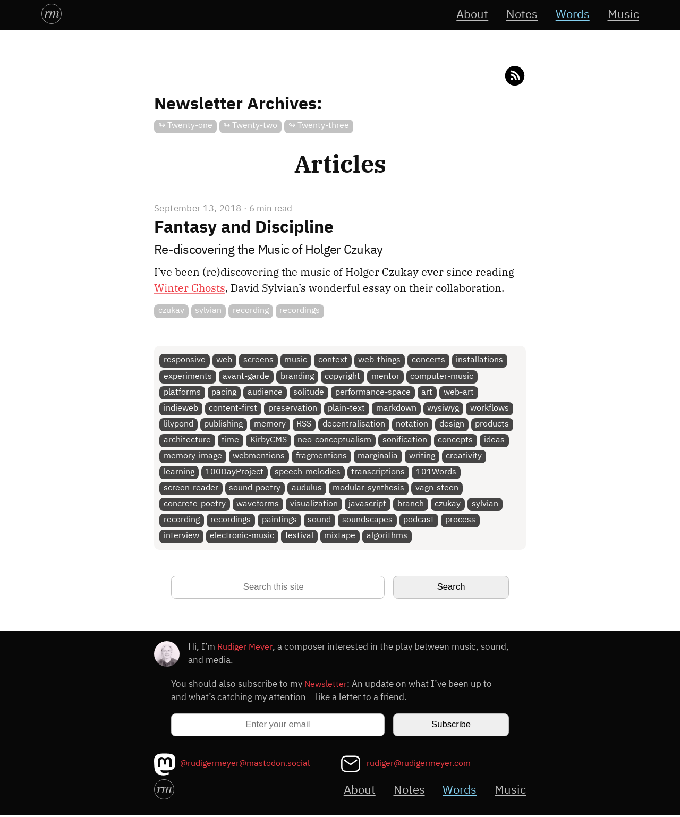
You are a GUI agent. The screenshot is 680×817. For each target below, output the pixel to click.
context (333, 360)
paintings (279, 521)
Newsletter (326, 686)
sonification (405, 441)
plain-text (347, 408)
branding (297, 376)
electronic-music (242, 537)
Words (571, 14)
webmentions (259, 457)
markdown (397, 408)
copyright (343, 376)
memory (270, 424)
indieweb (181, 408)
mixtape (340, 537)
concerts (429, 360)
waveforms (258, 505)
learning (179, 473)
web (225, 360)
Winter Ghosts (189, 287)
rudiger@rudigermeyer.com (422, 765)
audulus (307, 489)
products (493, 424)
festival (299, 537)
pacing (224, 392)
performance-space (373, 392)
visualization (314, 505)
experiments (188, 376)
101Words (436, 473)
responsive (185, 360)
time (231, 441)
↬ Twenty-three (318, 125)
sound (320, 521)
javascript (368, 505)
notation (412, 424)
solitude (309, 392)
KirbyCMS (268, 441)
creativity (464, 457)
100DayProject (235, 473)
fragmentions (321, 457)
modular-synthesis (369, 489)
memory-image (193, 457)
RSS (304, 424)
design (452, 424)
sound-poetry (255, 489)
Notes (519, 14)
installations (480, 360)
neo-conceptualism (335, 441)
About (468, 14)
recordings (300, 310)
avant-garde (246, 376)
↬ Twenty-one (185, 125)
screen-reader (191, 489)
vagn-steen (437, 489)
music (296, 360)
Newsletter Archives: (238, 104)
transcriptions (378, 473)
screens (258, 360)
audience (265, 392)
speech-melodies (308, 473)
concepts (455, 441)
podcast (419, 521)
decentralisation (354, 424)
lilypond (178, 424)
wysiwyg (444, 408)
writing (423, 457)
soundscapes (368, 521)
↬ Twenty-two (251, 125)
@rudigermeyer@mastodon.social (249, 765)
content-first (233, 408)
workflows (490, 408)
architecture (187, 441)
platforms (182, 392)
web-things (380, 360)
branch (411, 505)
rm (52, 12)
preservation (292, 408)
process (461, 521)
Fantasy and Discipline (244, 227)
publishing (224, 424)
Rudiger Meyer (246, 648)
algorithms (387, 537)
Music (623, 14)
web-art (459, 392)
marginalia (378, 457)
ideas (494, 441)
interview (181, 537)
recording (251, 310)
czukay (171, 310)
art (427, 392)
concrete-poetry (195, 505)
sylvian (209, 310)
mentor (386, 376)
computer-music (442, 376)
